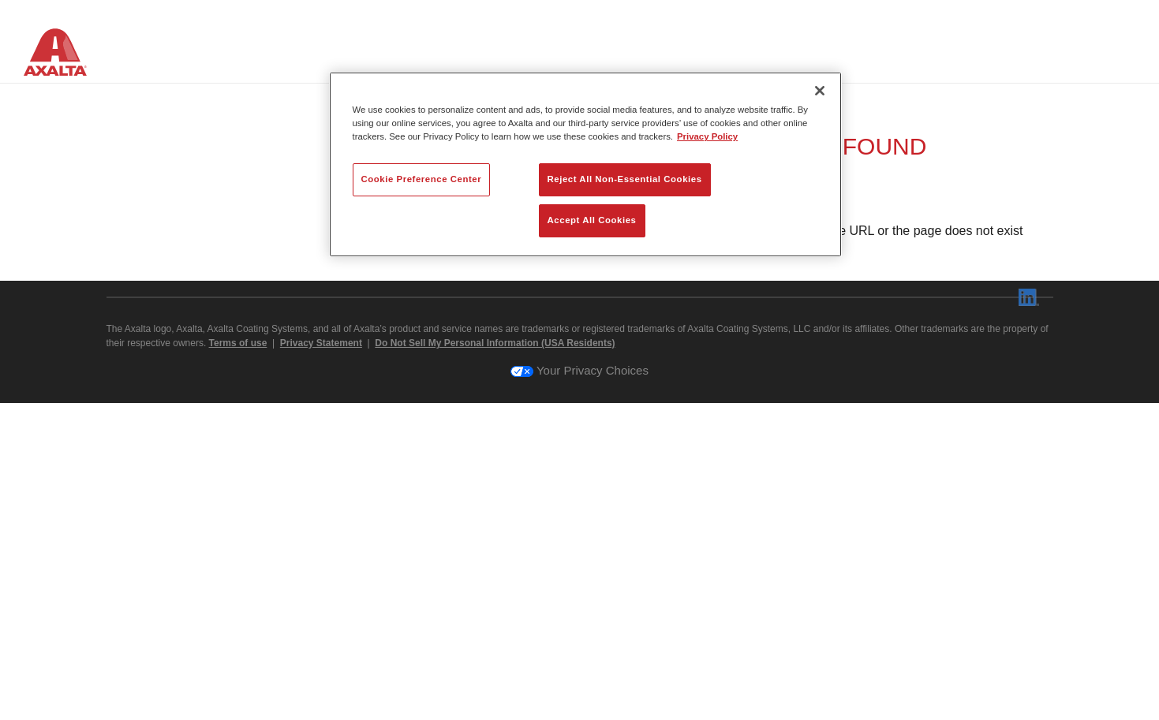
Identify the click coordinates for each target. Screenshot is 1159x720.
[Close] (819, 90)
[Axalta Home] (63, 54)
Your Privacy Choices (579, 687)
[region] (585, 164)
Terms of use (238, 660)
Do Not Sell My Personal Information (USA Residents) (495, 660)
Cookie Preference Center (421, 179)
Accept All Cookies (592, 220)
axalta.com (653, 565)
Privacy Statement (321, 660)
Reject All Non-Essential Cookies (625, 179)
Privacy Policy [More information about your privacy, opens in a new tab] (707, 136)
